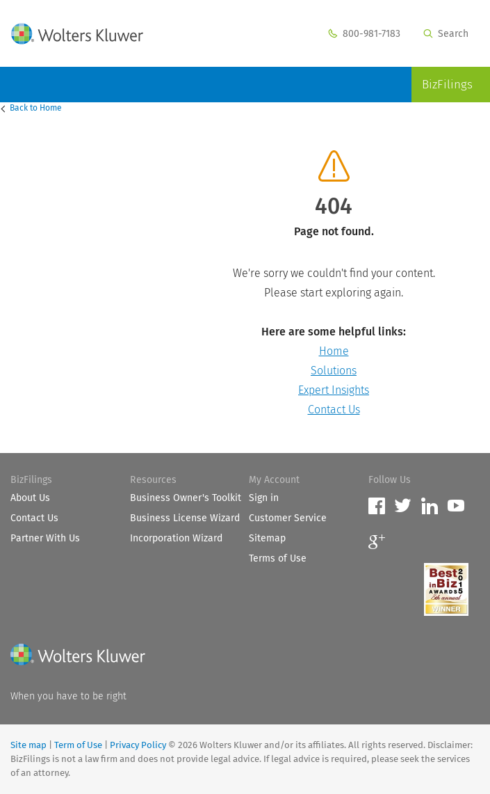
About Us (30, 498)
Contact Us (334, 409)
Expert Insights (333, 390)
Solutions (334, 370)
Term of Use (78, 745)
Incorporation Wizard (176, 538)
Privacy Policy (138, 745)
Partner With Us (45, 538)
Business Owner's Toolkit (185, 498)
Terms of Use (278, 558)
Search (445, 34)
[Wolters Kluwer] (77, 656)
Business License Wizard (185, 518)
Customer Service (288, 518)
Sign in (264, 498)
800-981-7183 (364, 34)
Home (37, 108)
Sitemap (267, 538)
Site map (28, 745)
